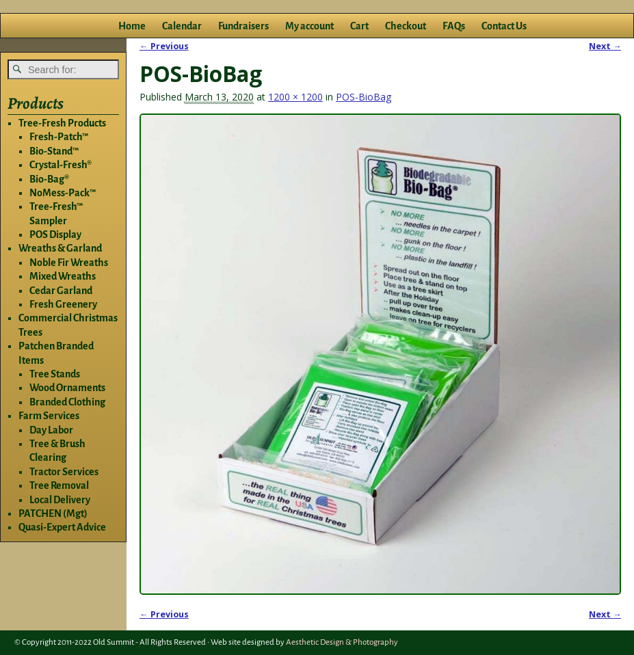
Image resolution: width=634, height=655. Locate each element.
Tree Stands (54, 374)
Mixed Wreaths (62, 276)
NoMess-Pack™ (62, 192)
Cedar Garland (60, 290)
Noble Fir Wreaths (68, 262)
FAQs (454, 26)
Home (132, 26)
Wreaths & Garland (60, 248)
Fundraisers (243, 26)
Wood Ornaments (67, 387)
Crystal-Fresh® (60, 164)
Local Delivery (59, 499)
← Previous (164, 46)
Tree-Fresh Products (62, 123)
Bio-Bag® (49, 179)
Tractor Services (63, 471)
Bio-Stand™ (54, 151)
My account (309, 26)
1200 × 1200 (295, 96)
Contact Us (504, 26)
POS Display (55, 234)
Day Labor (51, 430)
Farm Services (48, 415)
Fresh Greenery (63, 304)
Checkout (405, 26)
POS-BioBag (363, 96)
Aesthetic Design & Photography (342, 642)
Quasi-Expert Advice (62, 527)
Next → (605, 46)
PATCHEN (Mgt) (53, 513)
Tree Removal (59, 485)
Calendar (182, 26)
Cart (359, 26)
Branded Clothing (67, 402)
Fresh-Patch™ (58, 136)
